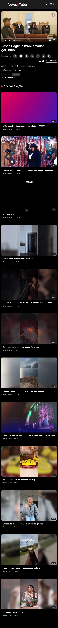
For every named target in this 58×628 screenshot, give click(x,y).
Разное (16, 74)
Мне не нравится (43, 61)
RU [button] (52, 4)
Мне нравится (40, 61)
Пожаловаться (8, 77)
